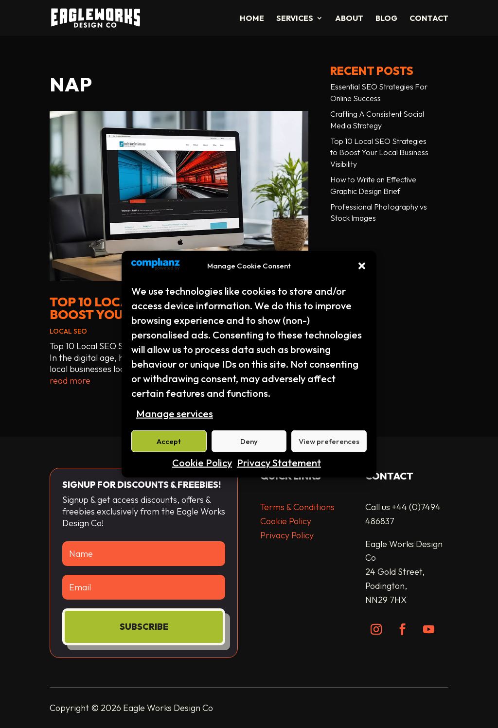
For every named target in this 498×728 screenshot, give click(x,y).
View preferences (329, 441)
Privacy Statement (279, 463)
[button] (362, 266)
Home (252, 19)
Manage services (174, 413)
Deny (249, 441)
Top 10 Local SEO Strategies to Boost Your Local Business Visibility (379, 152)
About (349, 19)
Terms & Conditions (297, 507)
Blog (386, 19)
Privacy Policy (287, 535)
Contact (428, 19)
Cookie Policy (202, 463)
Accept (169, 441)
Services (294, 19)
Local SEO (68, 331)
